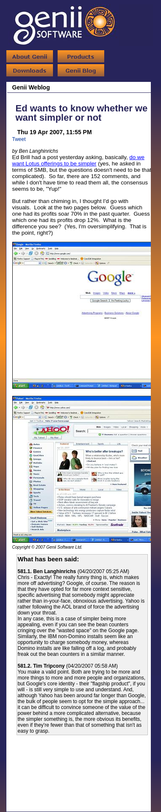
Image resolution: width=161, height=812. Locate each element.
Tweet (19, 139)
